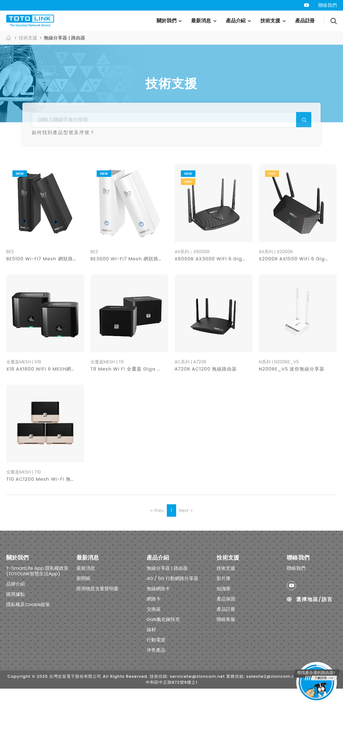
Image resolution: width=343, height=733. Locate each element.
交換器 (211, 170)
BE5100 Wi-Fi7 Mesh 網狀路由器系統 (49, 303)
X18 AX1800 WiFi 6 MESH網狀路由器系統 (53, 413)
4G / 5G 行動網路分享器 (100, 170)
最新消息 (201, 20)
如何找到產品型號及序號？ (63, 132)
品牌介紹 (15, 628)
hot (188, 226)
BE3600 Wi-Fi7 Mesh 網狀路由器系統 (134, 303)
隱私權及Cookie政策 (28, 648)
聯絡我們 (327, 5)
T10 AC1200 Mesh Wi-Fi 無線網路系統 (51, 523)
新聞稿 (83, 622)
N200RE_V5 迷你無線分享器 (291, 413)
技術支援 (270, 20)
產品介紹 (236, 20)
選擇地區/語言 (309, 643)
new (20, 218)
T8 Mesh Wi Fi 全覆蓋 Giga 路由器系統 (136, 413)
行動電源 (312, 170)
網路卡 (184, 170)
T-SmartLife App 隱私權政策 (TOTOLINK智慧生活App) (37, 615)
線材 (285, 170)
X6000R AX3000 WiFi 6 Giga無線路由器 (223, 303)
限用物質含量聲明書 (97, 633)
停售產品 (169, 184)
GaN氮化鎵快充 (249, 170)
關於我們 (166, 20)
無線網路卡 (152, 170)
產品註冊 (305, 20)
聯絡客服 (226, 663)
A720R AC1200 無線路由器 (206, 413)
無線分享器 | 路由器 (39, 170)
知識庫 (224, 633)
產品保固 (226, 643)
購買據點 (15, 638)
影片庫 (224, 622)
